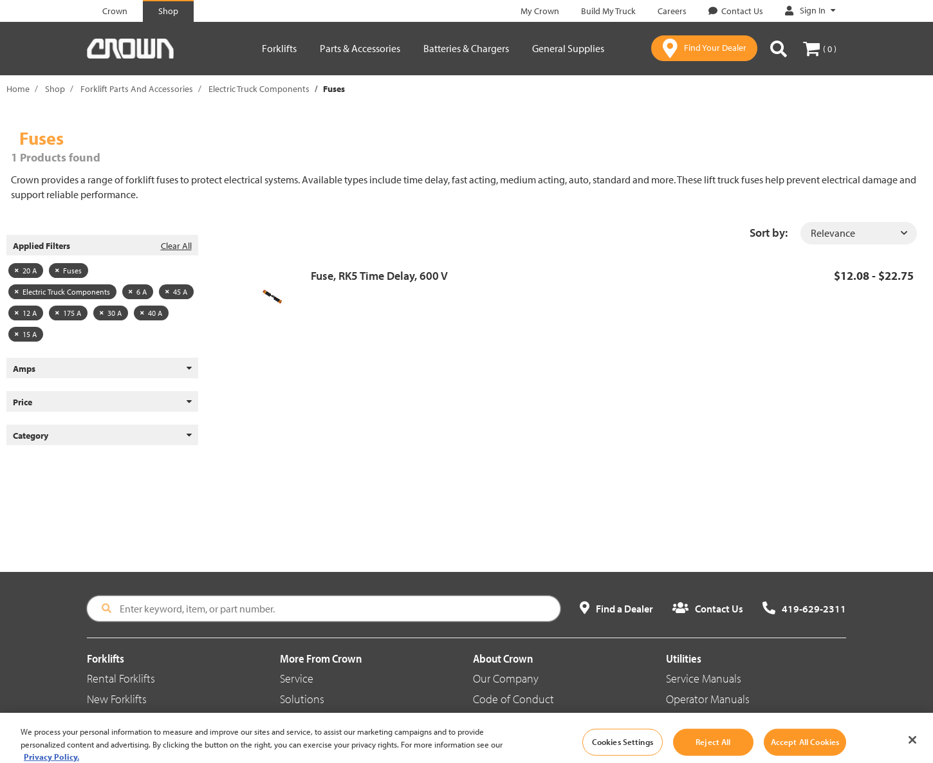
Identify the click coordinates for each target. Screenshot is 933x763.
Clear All (176, 246)
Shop (55, 89)
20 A (26, 270)
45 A (176, 292)
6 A (138, 292)
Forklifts (279, 48)
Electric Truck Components (258, 89)
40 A (151, 313)
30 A (111, 313)
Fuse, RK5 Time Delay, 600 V (379, 275)
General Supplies (568, 48)
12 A (26, 313)
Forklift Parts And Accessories (136, 89)
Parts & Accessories (360, 48)
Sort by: (769, 232)
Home (18, 89)
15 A (26, 334)
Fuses (68, 270)
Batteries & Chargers (466, 48)
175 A (68, 313)
